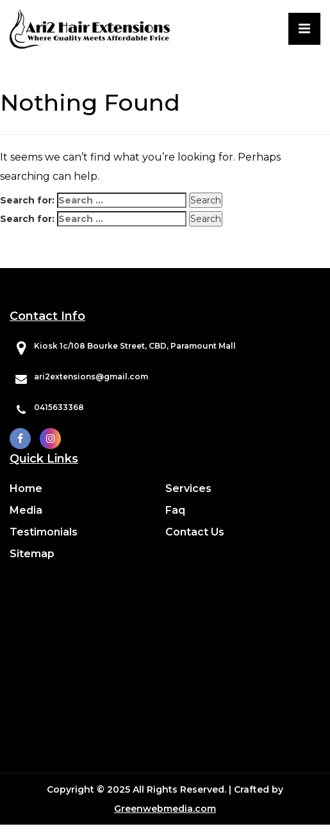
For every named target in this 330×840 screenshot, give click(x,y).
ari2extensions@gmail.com (91, 376)
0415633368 (59, 407)
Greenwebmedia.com (165, 808)
